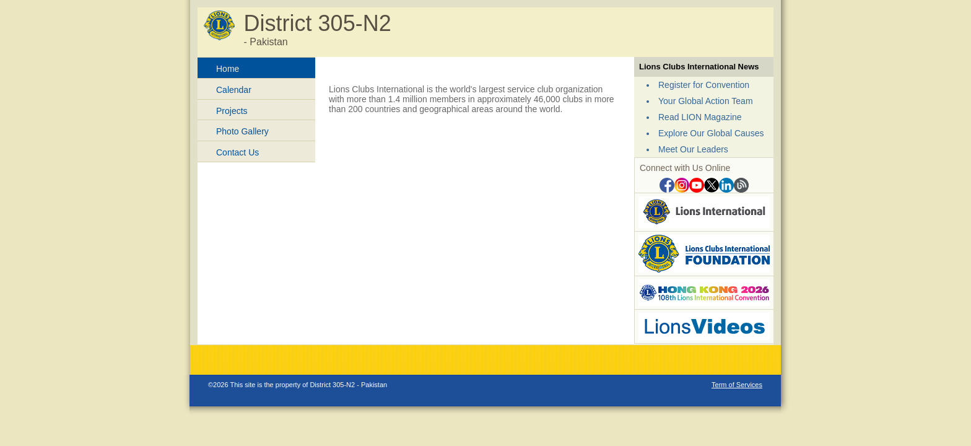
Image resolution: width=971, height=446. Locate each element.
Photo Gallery (242, 131)
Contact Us (237, 152)
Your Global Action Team (705, 101)
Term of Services (737, 384)
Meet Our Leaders (693, 149)
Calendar (233, 90)
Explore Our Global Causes (711, 133)
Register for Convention (703, 85)
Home (227, 69)
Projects (232, 111)
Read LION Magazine (700, 117)
